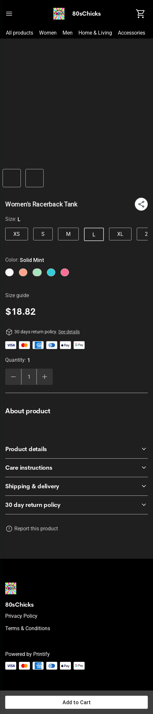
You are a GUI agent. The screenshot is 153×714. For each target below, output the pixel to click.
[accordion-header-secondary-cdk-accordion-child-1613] (76, 449)
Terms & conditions (27, 628)
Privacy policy (21, 616)
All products (19, 33)
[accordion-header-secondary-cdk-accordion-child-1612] (76, 505)
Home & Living (95, 33)
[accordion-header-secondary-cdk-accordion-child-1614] (76, 468)
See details (69, 331)
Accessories (131, 33)
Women (48, 33)
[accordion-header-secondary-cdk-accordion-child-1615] (76, 486)
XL (120, 234)
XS (16, 234)
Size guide (17, 295)
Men (68, 33)
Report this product (36, 528)
